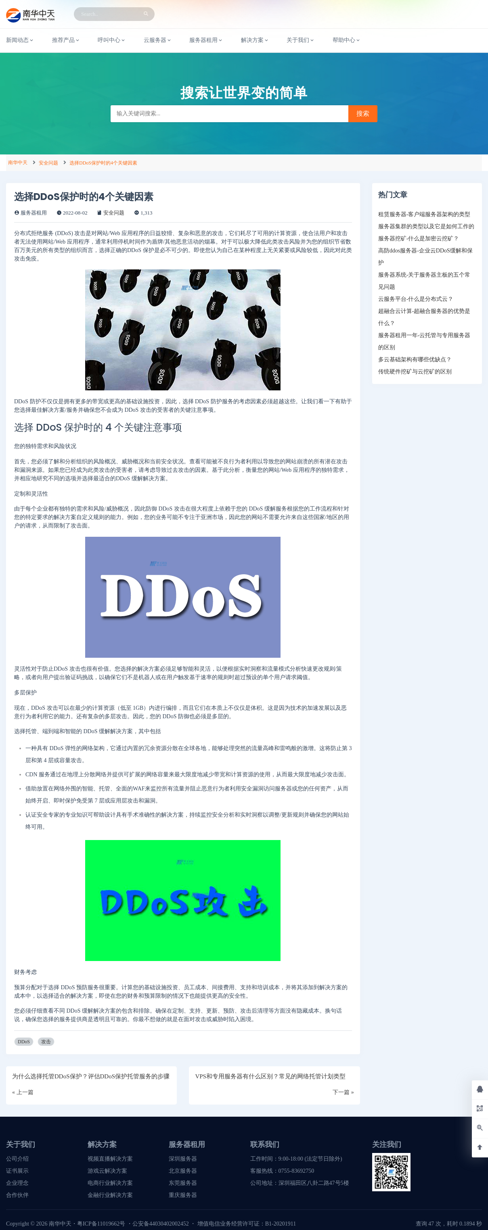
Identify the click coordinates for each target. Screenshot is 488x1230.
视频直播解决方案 (110, 1159)
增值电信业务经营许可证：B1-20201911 (246, 1224)
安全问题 (48, 163)
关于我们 (301, 40)
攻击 (46, 1041)
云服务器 (158, 40)
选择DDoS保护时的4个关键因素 (103, 163)
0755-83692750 (296, 1171)
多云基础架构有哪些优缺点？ (415, 359)
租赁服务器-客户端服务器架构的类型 (424, 214)
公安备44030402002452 (160, 1224)
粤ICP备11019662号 (101, 1224)
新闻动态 (20, 40)
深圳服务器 (183, 1159)
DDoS (24, 1041)
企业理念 (17, 1183)
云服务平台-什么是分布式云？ (416, 299)
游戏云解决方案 (107, 1171)
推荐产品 (66, 40)
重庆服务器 (183, 1195)
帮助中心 (347, 40)
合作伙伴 (17, 1195)
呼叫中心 (112, 40)
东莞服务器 (183, 1183)
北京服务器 (183, 1171)
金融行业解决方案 (110, 1195)
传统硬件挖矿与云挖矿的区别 (415, 372)
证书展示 (17, 1171)
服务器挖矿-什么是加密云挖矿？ (418, 239)
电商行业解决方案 (110, 1183)
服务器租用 (206, 40)
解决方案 (255, 40)
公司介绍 (17, 1159)
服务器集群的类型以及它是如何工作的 (426, 226)
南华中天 (17, 162)
